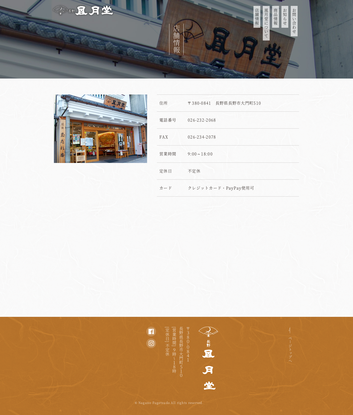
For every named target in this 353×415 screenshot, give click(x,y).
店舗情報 (257, 16)
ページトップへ (290, 349)
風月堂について (266, 23)
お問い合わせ (294, 21)
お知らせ (285, 16)
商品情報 (275, 16)
